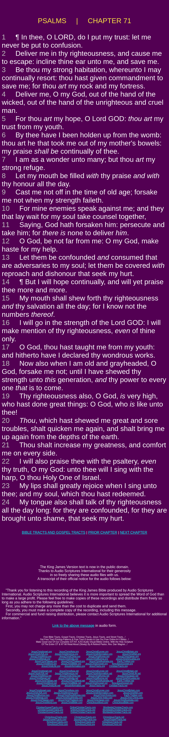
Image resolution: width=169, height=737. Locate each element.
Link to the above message (73, 625)
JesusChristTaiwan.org (46, 661)
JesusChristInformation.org (99, 654)
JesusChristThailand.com (70, 700)
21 (6, 445)
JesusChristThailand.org (73, 661)
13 (6, 257)
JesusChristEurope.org (97, 651)
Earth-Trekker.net (125, 680)
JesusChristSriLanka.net (128, 678)
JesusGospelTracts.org (85, 719)
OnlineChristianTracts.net (82, 712)
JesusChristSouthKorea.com (71, 695)
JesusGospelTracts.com (54, 719)
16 (6, 323)
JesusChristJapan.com (98, 700)
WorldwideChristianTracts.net (117, 712)
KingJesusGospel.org (122, 663)
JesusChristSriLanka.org (128, 659)
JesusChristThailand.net (73, 680)
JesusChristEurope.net (97, 671)
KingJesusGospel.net (122, 683)
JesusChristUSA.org (38, 654)
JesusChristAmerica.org (66, 654)
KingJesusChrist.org (85, 724)
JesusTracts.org (97, 666)
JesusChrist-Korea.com (104, 695)
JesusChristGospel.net (96, 683)
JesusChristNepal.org (39, 659)
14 (6, 282)
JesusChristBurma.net (97, 678)
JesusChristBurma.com (38, 695)
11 (6, 225)
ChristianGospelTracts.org (50, 710)
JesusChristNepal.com (37, 697)
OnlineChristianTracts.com (83, 707)
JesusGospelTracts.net (115, 719)
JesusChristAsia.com (68, 690)
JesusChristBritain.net (127, 671)
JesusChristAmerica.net (66, 673)
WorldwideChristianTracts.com (118, 707)
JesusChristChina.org (69, 656)
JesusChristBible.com (71, 702)
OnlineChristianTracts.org (82, 710)
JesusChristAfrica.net (41, 676)
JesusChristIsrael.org (41, 651)
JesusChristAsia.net (69, 671)
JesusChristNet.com (133, 693)
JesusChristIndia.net (68, 678)
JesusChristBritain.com (128, 690)
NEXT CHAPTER (133, 532)
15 (6, 298)
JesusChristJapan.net (127, 676)
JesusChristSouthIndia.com (69, 697)
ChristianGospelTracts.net (50, 712)
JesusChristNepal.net (39, 678)
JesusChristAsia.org (69, 651)
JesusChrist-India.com (101, 697)
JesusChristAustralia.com (126, 700)
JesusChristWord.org (46, 663)
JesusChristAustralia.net (101, 680)
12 (6, 241)
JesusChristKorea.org (98, 656)
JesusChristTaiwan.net (46, 680)
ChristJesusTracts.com (56, 717)
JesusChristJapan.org (128, 656)
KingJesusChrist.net (112, 724)
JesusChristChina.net (69, 676)
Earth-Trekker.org (125, 661)
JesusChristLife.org (50, 666)
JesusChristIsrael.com (40, 690)
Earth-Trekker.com (133, 695)
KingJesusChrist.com (57, 724)
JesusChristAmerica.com (66, 693)
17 (6, 347)
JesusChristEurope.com (97, 690)
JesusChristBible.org (71, 663)
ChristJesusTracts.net (113, 717)
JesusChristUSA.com (36, 693)
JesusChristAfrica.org (40, 656)
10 (6, 208)
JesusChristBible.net (71, 683)
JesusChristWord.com (46, 702)
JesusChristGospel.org (96, 663)
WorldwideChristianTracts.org (117, 710)
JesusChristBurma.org (97, 659)
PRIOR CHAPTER (102, 532)
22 (6, 461)
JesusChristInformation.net (99, 673)
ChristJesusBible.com (123, 702)
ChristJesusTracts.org (85, 717)
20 (6, 420)
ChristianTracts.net (118, 685)
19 (6, 396)
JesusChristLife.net (131, 673)
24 (6, 502)
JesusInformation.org (74, 666)
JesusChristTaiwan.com (42, 700)
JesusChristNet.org (131, 654)
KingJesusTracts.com (57, 722)
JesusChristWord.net (46, 683)
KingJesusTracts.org (85, 722)
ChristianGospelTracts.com (49, 707)
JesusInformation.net (74, 685)
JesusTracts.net (97, 685)
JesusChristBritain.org (127, 651)
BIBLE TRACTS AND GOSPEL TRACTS (53, 532)
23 (6, 486)
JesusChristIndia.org (68, 659)
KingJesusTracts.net (112, 722)
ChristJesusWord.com (97, 702)
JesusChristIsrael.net (41, 671)
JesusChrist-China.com (131, 697)
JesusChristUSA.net (38, 673)
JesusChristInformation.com (99, 693)
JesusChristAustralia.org (101, 661)
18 (6, 363)
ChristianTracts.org (118, 666)
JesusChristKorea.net (98, 676)
